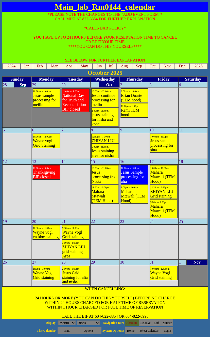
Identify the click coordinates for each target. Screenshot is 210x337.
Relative (146, 323)
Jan (26, 66)
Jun (99, 66)
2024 (11, 66)
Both (157, 323)
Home (130, 330)
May (84, 66)
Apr (69, 66)
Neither (167, 323)
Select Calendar (149, 330)
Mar (54, 66)
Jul (111, 66)
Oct (152, 66)
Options (88, 330)
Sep (139, 66)
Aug (124, 66)
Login (167, 330)
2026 (199, 66)
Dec (182, 66)
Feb (40, 66)
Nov (167, 66)
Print (66, 330)
